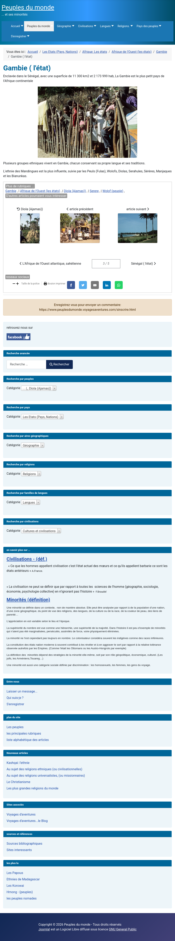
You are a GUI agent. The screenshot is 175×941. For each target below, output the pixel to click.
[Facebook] (71, 285)
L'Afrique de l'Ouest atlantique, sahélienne (50, 263)
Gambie (10, 191)
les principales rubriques (24, 733)
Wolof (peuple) (112, 191)
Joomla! (44, 929)
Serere (94, 191)
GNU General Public (123, 929)
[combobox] (26, 364)
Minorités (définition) (28, 600)
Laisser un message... (22, 691)
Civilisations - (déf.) (27, 559)
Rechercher (59, 364)
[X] (83, 285)
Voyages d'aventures (21, 814)
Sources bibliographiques (24, 843)
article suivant (138, 225)
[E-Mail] (95, 285)
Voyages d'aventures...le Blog (27, 821)
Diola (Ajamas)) (75, 191)
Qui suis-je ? (15, 698)
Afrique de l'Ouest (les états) (40, 191)
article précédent (80, 225)
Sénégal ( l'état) (143, 263)
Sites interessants (19, 850)
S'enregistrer (15, 704)
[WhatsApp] (119, 285)
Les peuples (15, 727)
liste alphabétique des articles (28, 740)
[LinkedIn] (107, 285)
